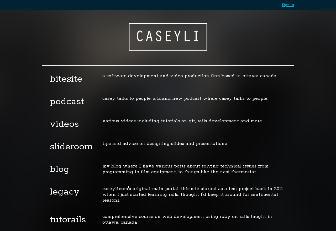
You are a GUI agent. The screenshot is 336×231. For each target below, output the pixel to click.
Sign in (288, 5)
